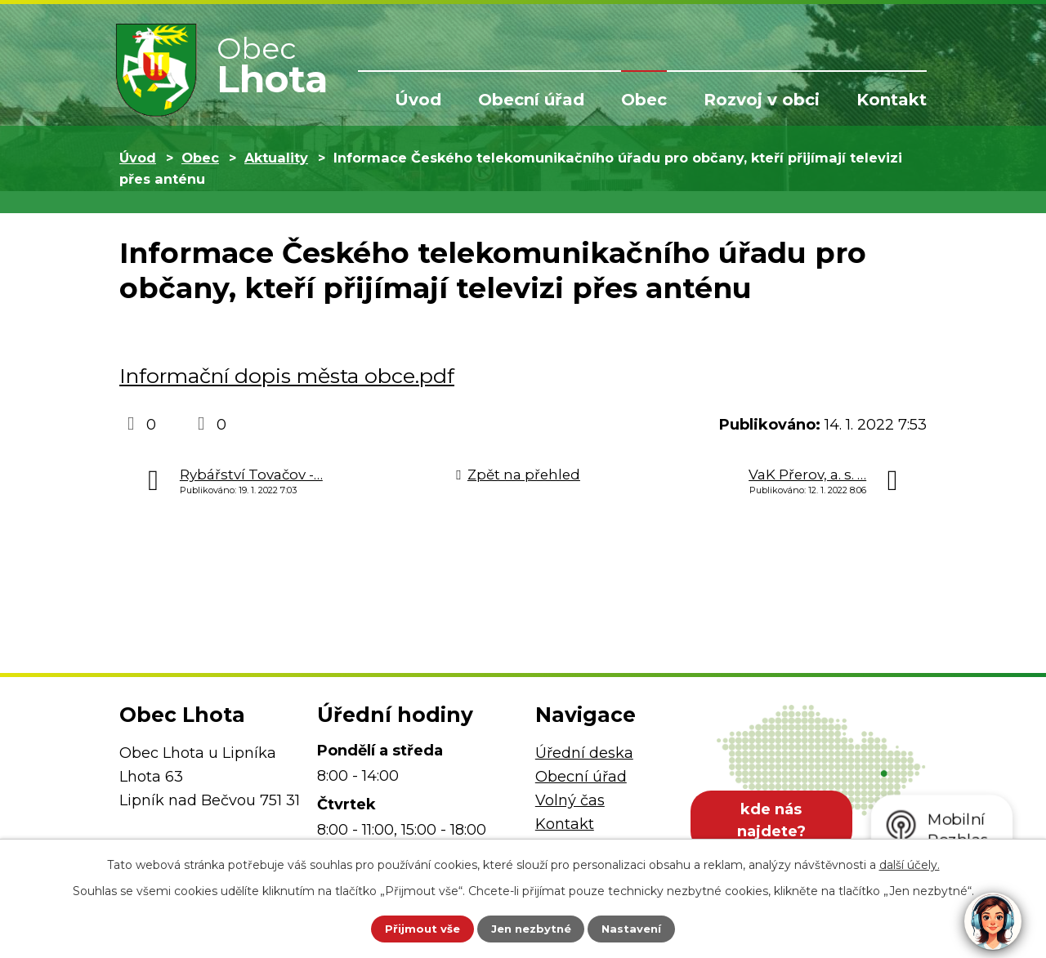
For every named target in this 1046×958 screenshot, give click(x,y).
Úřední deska (584, 753)
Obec (644, 99)
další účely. (909, 862)
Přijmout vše (411, 927)
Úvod (418, 99)
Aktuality (276, 157)
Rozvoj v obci (762, 99)
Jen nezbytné (531, 927)
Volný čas (570, 800)
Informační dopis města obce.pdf (286, 375)
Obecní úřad (531, 99)
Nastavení (642, 927)
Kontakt (891, 99)
